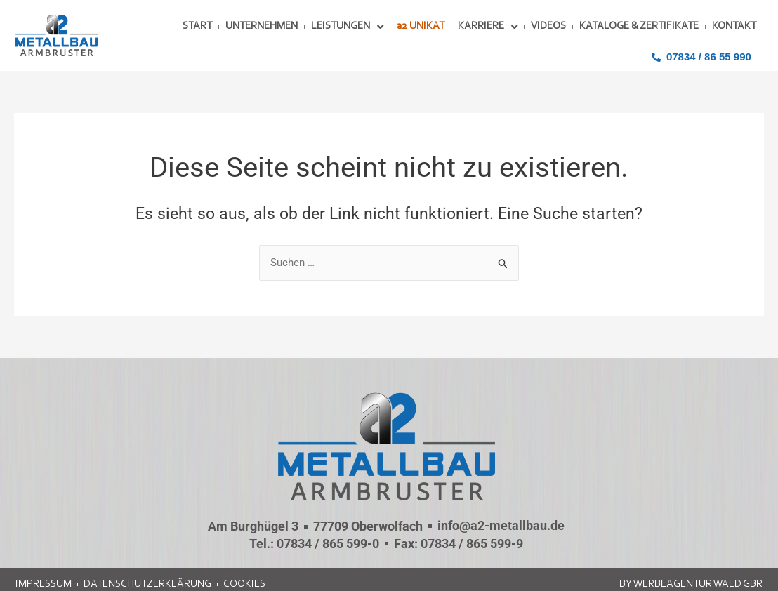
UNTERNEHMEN (261, 26)
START (197, 26)
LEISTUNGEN (347, 27)
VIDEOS (548, 26)
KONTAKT (734, 26)
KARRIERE (487, 27)
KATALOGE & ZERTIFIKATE (639, 26)
